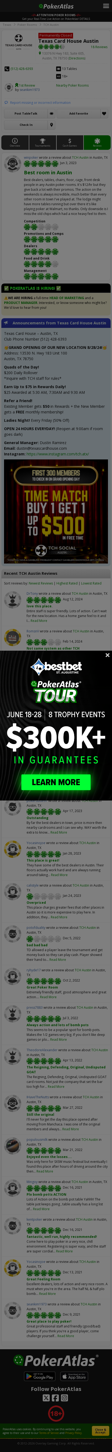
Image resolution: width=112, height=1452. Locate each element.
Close (107, 655)
